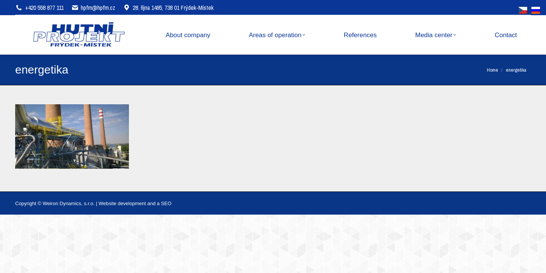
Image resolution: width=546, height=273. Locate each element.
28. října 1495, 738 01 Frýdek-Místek (168, 7)
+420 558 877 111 (44, 7)
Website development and (127, 203)
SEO (166, 203)
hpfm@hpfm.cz (98, 7)
